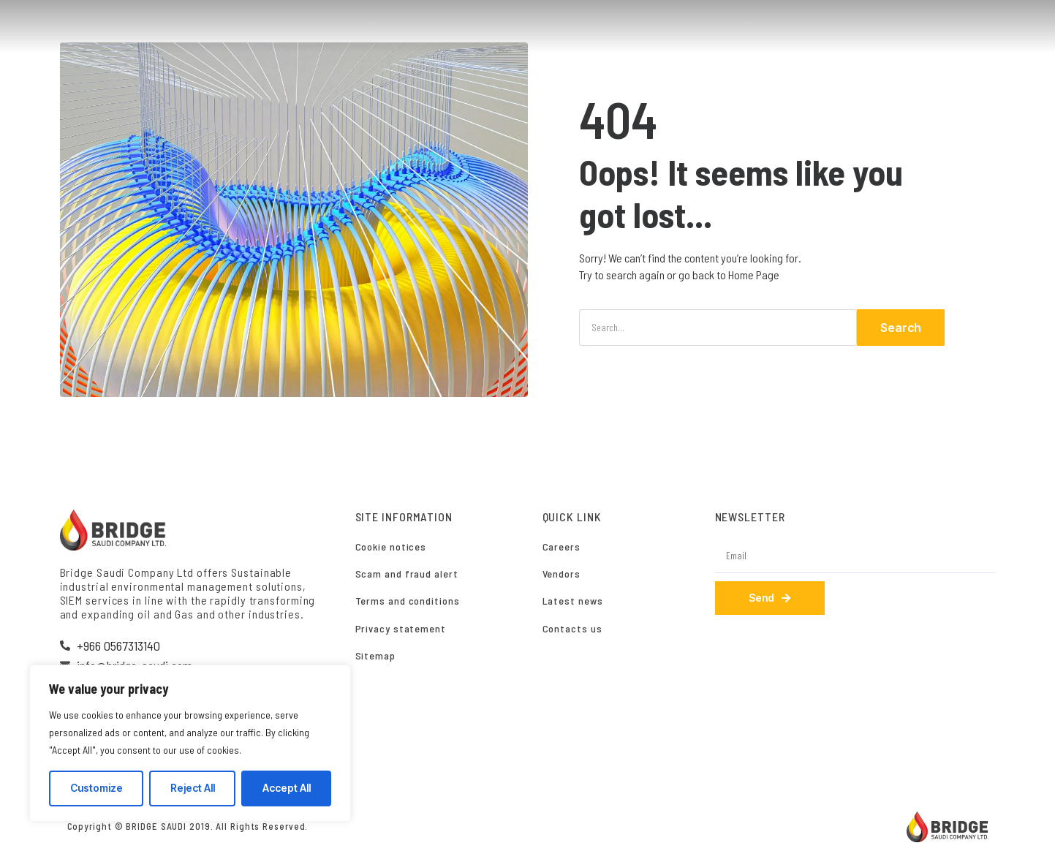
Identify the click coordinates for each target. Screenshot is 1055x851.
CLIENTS (809, 27)
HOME (485, 27)
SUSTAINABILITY (722, 27)
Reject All (192, 788)
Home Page (753, 274)
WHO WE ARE (554, 27)
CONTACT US (954, 27)
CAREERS (876, 27)
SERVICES (633, 27)
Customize (96, 788)
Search (900, 327)
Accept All (286, 788)
